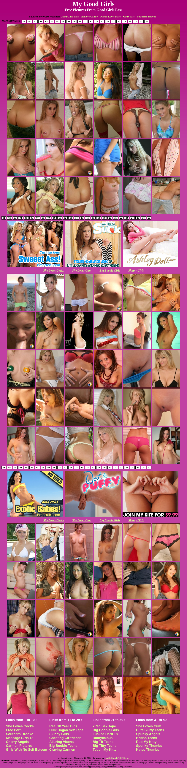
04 (41, 21)
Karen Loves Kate (110, 16)
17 (113, 21)
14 (96, 21)
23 (147, 21)
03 (35, 21)
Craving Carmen (62, 749)
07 (57, 21)
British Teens (146, 738)
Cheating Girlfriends (65, 738)
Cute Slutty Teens (150, 730)
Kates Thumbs (147, 749)
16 (108, 21)
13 (91, 21)
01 (24, 21)
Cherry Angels (17, 742)
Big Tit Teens (103, 742)
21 (135, 21)
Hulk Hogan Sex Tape (66, 730)
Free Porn (14, 730)
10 (74, 21)
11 (80, 21)
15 (102, 21)
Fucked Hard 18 (105, 734)
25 (138, 218)
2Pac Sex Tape (104, 726)
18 (119, 21)
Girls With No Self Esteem (26, 749)
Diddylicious (103, 738)
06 (52, 21)
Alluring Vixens (61, 742)
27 (149, 218)
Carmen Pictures (19, 746)
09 (69, 21)
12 (85, 21)
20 (130, 21)
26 (143, 218)
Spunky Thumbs (149, 746)
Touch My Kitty (105, 749)
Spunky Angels (148, 734)
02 (29, 21)
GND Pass (128, 16)
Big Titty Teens (104, 746)
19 (124, 21)
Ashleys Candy (89, 16)
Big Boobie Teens (63, 746)
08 (63, 21)
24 (132, 218)
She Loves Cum (81, 270)
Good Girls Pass (70, 16)
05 (46, 21)
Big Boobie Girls (109, 270)
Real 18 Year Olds (63, 726)
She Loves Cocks (53, 270)
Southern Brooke (146, 16)
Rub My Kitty (146, 742)
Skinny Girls (136, 270)
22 (141, 21)
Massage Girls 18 (19, 738)
